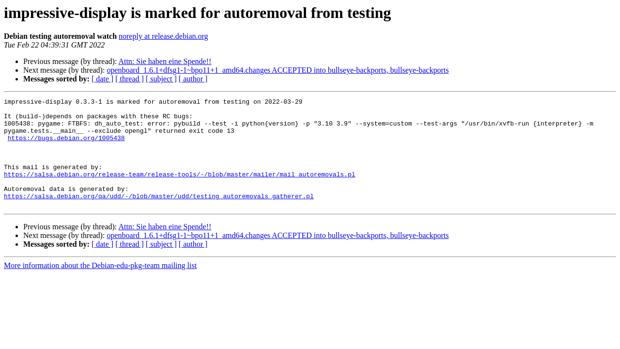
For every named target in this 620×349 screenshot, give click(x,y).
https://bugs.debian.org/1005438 (66, 146)
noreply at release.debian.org (163, 36)
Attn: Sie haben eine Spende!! (164, 61)
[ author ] (193, 79)
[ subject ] (161, 79)
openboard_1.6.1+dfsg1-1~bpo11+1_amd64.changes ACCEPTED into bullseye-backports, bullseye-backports (278, 70)
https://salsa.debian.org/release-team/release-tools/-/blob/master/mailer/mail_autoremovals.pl (179, 190)
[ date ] (102, 79)
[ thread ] (129, 79)
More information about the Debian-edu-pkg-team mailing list (100, 287)
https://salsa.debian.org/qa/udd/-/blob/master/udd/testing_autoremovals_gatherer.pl (159, 216)
